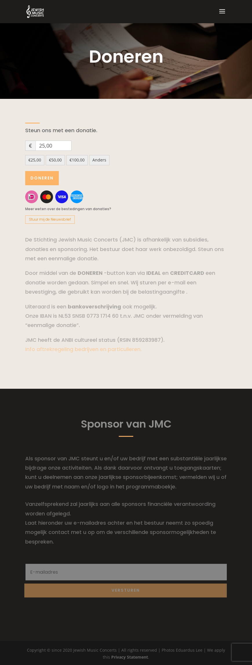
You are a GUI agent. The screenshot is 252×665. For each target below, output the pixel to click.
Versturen (126, 590)
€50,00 (55, 160)
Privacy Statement (129, 657)
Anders (99, 160)
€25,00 (34, 160)
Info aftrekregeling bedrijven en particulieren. (83, 349)
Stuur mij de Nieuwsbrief (50, 219)
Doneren (42, 178)
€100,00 (77, 160)
